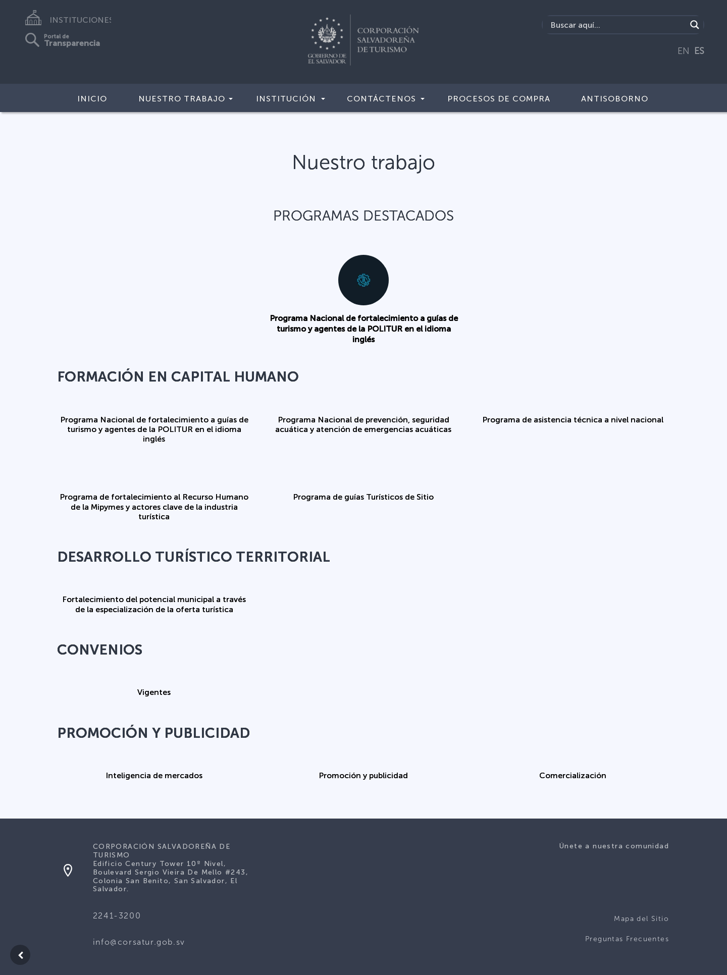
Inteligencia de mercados (154, 775)
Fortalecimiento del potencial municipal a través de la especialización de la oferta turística (154, 604)
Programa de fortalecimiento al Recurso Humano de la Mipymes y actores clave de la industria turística (154, 506)
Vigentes (154, 692)
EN (684, 51)
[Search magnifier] (694, 24)
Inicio (92, 98)
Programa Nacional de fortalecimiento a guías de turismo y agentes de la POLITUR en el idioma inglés (364, 328)
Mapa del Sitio (641, 918)
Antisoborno (614, 98)
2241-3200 (117, 915)
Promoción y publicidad (363, 775)
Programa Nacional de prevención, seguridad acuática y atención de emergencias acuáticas (363, 424)
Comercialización (572, 775)
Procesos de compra (498, 98)
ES (699, 51)
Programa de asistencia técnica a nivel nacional (572, 419)
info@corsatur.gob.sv (139, 942)
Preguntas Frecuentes (627, 939)
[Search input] (617, 24)
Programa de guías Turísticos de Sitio (363, 497)
